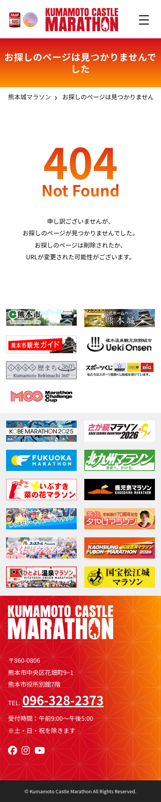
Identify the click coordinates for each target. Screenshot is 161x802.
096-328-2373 (63, 700)
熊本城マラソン (29, 96)
